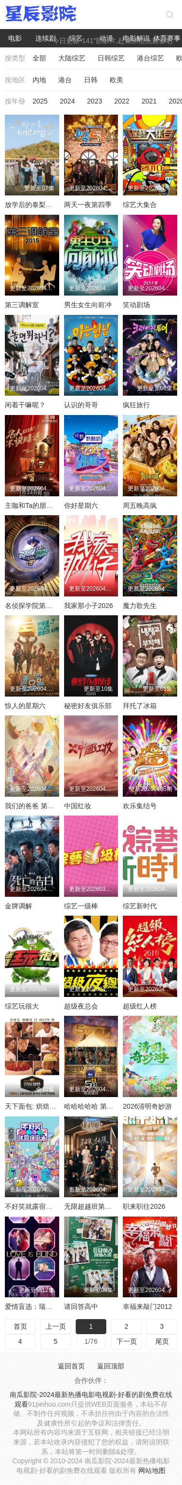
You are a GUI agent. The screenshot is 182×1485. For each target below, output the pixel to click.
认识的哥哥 (81, 405)
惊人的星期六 (25, 706)
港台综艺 (150, 58)
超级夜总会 (81, 1006)
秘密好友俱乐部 (88, 706)
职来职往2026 (144, 1206)
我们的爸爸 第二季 (33, 806)
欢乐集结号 (140, 806)
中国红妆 (77, 806)
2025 (40, 101)
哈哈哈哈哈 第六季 (92, 1106)
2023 (94, 101)
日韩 (91, 80)
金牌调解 (18, 906)
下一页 (126, 1341)
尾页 (162, 1341)
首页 (20, 1326)
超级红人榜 (140, 1006)
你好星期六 (81, 505)
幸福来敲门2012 (147, 1306)
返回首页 (71, 1366)
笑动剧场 (136, 305)
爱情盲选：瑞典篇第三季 (42, 1306)
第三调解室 (22, 305)
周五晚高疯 (140, 505)
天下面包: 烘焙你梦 (34, 1106)
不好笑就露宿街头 (32, 1206)
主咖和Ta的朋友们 (32, 505)
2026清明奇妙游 (147, 1106)
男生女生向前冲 (88, 305)
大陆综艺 (71, 58)
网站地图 (151, 1470)
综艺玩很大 (22, 1006)
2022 (121, 101)
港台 (65, 80)
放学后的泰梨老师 (32, 204)
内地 (39, 80)
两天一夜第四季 (88, 204)
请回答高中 (81, 1306)
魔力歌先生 (140, 605)
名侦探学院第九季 (32, 605)
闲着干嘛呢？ (25, 405)
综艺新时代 (140, 906)
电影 (15, 38)
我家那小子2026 (88, 605)
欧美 (116, 80)
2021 (149, 101)
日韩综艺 (111, 58)
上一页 (56, 1326)
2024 (67, 101)
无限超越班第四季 (91, 1206)
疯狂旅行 (136, 405)
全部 (39, 58)
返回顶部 (110, 1366)
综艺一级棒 (81, 906)
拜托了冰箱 (140, 706)
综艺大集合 (140, 204)
